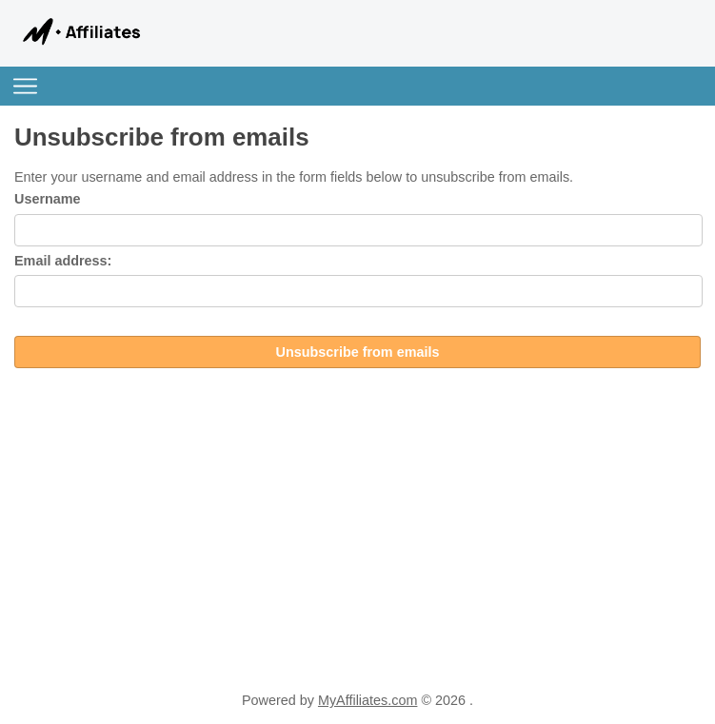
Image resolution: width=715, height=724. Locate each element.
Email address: (62, 260)
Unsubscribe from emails (358, 352)
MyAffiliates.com (368, 700)
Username (47, 198)
